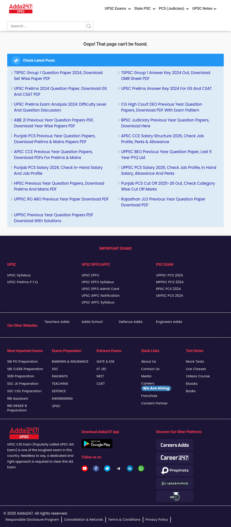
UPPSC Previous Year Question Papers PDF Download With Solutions (53, 218)
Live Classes (196, 369)
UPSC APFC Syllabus (98, 302)
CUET (101, 383)
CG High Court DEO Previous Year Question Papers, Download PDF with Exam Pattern (161, 107)
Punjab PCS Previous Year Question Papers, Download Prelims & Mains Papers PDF (55, 139)
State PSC (142, 8)
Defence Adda (131, 321)
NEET (100, 376)
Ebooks (192, 383)
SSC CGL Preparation (24, 391)
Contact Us (150, 369)
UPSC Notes (202, 8)
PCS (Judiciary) (171, 8)
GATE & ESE (106, 361)
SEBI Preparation (20, 376)
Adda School (92, 321)
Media (146, 376)
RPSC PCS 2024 (168, 289)
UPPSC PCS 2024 (169, 275)
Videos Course (198, 376)
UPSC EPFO (90, 275)
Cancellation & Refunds (83, 519)
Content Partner (154, 403)
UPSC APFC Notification (101, 295)
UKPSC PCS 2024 (169, 295)
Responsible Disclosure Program (32, 519)
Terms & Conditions (124, 519)
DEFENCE (59, 391)
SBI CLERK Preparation (25, 369)
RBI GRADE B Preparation (17, 408)
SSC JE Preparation (23, 383)
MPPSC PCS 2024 (169, 282)
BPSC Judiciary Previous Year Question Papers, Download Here (165, 123)
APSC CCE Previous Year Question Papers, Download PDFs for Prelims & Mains (53, 154)
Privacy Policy (157, 519)
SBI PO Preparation (22, 361)
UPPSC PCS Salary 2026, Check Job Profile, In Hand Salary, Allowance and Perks (168, 170)
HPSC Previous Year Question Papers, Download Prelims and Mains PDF (59, 186)
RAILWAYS (60, 376)
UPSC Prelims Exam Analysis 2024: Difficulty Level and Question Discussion (60, 107)
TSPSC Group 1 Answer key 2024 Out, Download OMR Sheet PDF (165, 75)
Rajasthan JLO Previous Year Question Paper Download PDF (163, 202)
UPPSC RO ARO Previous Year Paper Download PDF (61, 199)
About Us (148, 361)
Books (191, 391)
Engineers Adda (169, 321)
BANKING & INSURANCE (70, 361)
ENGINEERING (62, 398)
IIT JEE (101, 369)
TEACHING (60, 383)
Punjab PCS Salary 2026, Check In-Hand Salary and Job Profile (58, 170)
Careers (156, 386)
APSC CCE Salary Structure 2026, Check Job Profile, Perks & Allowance (162, 139)
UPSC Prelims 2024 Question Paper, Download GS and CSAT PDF (60, 91)
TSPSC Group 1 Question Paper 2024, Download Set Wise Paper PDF (58, 75)
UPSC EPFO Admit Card (100, 289)
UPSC (56, 406)
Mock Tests (195, 361)
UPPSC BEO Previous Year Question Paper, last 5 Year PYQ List (166, 154)
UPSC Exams (115, 8)
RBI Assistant (17, 398)
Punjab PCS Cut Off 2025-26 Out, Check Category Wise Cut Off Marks (168, 186)
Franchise (149, 396)
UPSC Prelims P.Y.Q (22, 282)
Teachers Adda (56, 321)
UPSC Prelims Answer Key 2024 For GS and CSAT (166, 88)
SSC (55, 369)
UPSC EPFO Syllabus (98, 282)
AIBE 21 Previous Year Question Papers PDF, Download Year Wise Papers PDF (54, 123)
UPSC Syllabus (19, 275)
